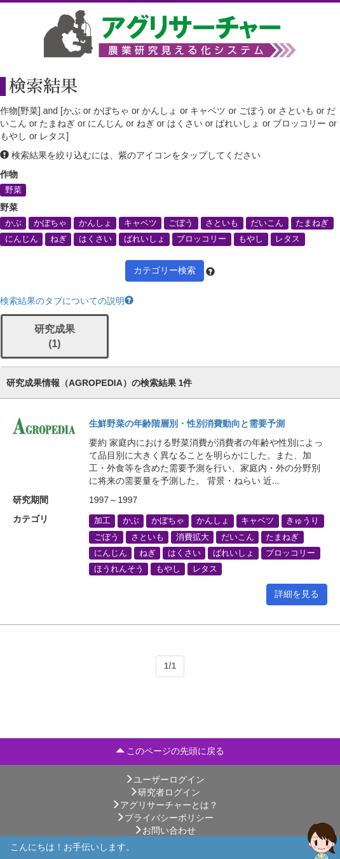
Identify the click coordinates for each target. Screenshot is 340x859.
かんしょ (95, 223)
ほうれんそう (119, 569)
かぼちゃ (50, 223)
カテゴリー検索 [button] (164, 270)
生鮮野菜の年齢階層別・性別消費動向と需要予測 (187, 423)
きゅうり (302, 520)
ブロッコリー (201, 239)
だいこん (266, 223)
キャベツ (140, 223)
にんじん (21, 239)
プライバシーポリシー (165, 818)
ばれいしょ (144, 239)
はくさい (95, 239)
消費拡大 (192, 536)
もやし (250, 239)
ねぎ (58, 239)
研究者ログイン (164, 792)
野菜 (13, 190)
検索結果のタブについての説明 (66, 301)
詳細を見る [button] (297, 594)
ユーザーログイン (165, 779)
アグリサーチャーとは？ (164, 805)
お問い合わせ (164, 830)
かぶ (13, 223)
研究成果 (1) (54, 336)
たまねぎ (312, 223)
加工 (102, 520)
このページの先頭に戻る (170, 751)
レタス (287, 239)
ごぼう (180, 223)
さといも (221, 223)
